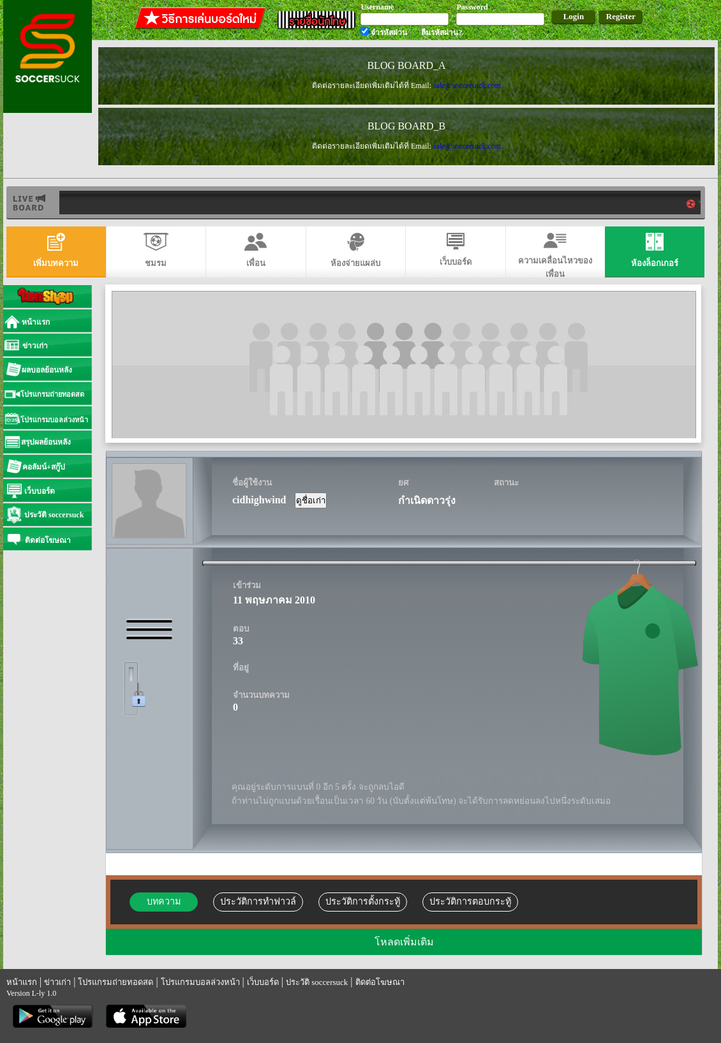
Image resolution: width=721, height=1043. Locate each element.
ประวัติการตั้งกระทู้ (362, 901)
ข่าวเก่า (57, 982)
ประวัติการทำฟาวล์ (258, 901)
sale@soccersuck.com (467, 85)
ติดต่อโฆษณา (380, 982)
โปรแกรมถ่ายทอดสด (115, 982)
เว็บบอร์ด (263, 982)
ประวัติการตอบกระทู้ (470, 901)
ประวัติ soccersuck (317, 982)
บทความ (164, 901)
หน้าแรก (21, 982)
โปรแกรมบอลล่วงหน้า (200, 982)
